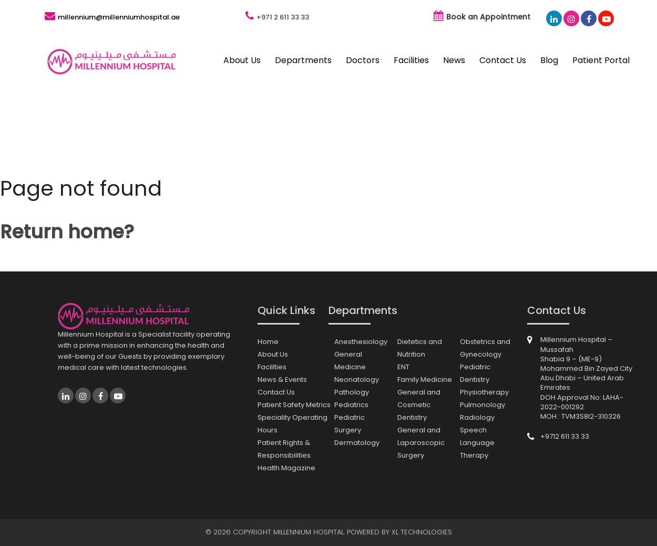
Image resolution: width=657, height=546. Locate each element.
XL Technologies (422, 532)
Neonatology (356, 380)
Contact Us (502, 60)
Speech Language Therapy (477, 442)
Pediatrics (351, 405)
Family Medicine (424, 380)
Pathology (351, 392)
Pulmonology (482, 405)
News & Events (282, 380)
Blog (549, 60)
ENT (403, 367)
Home (268, 342)
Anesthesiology (360, 342)
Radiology (477, 417)
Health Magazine (286, 468)
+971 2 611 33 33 (282, 17)
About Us (242, 60)
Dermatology (356, 443)
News (454, 60)
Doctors (362, 60)
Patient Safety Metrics (294, 405)
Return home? (67, 231)
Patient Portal (601, 60)
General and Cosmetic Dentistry (418, 404)
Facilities (411, 60)
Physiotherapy (484, 392)
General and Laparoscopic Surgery (421, 442)
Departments (303, 60)
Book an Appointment (488, 17)
